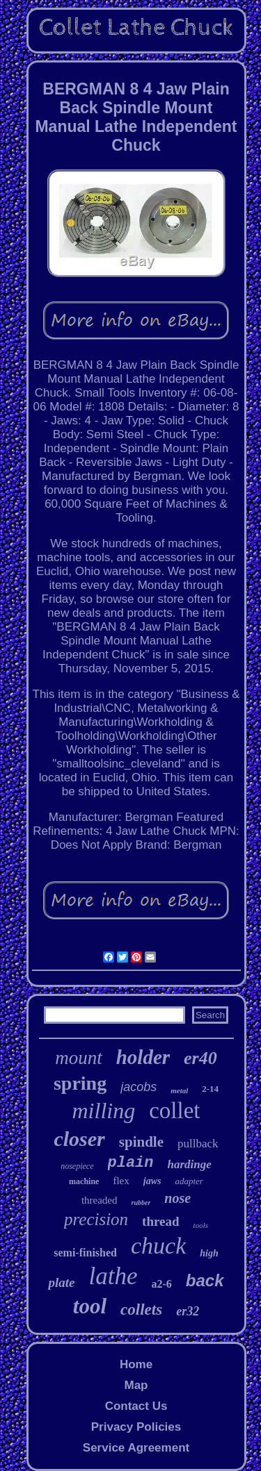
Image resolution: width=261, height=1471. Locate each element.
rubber (141, 1202)
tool (89, 1306)
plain (131, 1163)
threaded (99, 1200)
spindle (141, 1141)
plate (61, 1282)
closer (79, 1138)
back (205, 1280)
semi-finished (85, 1252)
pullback (198, 1143)
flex (121, 1180)
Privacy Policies (136, 1426)
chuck (158, 1245)
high (209, 1253)
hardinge (190, 1164)
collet (174, 1110)
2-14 (210, 1088)
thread (160, 1221)
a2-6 (161, 1284)
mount (78, 1057)
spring (80, 1083)
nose (177, 1198)
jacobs (138, 1087)
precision (96, 1219)
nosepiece (77, 1166)
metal (179, 1090)
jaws (152, 1181)
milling (104, 1110)
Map (136, 1385)
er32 (187, 1311)
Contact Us (136, 1406)
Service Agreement (136, 1447)
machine (84, 1181)
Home (136, 1364)
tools (200, 1225)
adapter (189, 1181)
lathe (112, 1276)
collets (141, 1309)
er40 (200, 1058)
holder (143, 1057)
